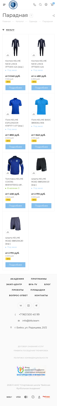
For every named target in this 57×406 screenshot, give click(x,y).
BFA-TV (33, 284)
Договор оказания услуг (31, 347)
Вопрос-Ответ (18, 295)
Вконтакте (20, 305)
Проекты (18, 290)
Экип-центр (14, 284)
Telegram (36, 305)
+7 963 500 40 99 (29, 314)
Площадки (38, 290)
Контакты (41, 295)
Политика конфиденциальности (31, 358)
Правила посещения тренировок (31, 351)
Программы (39, 279)
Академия (17, 279)
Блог (47, 284)
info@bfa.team (30, 320)
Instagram (28, 305)
